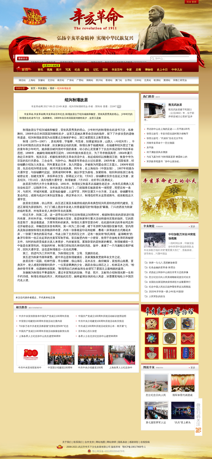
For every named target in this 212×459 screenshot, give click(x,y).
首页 (23, 69)
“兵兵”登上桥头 (182, 422)
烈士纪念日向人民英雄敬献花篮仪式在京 (170, 277)
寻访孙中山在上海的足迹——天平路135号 (52, 62)
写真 (68, 69)
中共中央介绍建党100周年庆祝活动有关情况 (101, 321)
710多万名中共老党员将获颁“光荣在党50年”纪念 (43, 326)
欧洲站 (157, 80)
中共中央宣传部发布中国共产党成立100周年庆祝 (44, 316)
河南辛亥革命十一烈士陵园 (160, 143)
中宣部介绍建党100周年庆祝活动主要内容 (40, 321)
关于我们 (67, 442)
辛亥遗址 (42, 88)
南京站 (60, 80)
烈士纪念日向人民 (156, 395)
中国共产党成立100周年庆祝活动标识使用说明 (102, 316)
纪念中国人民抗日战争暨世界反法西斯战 (170, 286)
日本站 (137, 80)
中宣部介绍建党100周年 (60, 367)
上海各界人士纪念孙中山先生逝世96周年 (40, 336)
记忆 (96, 69)
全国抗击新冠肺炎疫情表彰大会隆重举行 (170, 282)
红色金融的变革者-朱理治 (162, 267)
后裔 (138, 69)
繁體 (194, 2)
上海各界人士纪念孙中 (120, 367)
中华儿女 (176, 69)
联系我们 (78, 442)
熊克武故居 (175, 104)
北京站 (51, 80)
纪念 (77, 69)
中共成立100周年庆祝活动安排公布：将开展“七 (102, 326)
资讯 (40, 69)
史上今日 (162, 69)
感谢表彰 (134, 442)
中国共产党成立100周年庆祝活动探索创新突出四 (44, 331)
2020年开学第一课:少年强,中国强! (166, 291)
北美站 (147, 80)
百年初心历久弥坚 (87, 331)
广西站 (80, 80)
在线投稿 (145, 442)
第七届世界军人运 (156, 422)
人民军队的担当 (157, 296)
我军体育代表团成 (182, 395)
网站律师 (111, 442)
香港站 (109, 80)
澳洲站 (166, 80)
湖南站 (89, 80)
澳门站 (118, 80)
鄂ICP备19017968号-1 (133, 447)
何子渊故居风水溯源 (157, 152)
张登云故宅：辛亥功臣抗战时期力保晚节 (112, 62)
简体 (189, 2)
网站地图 (100, 442)
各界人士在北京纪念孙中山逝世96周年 (98, 336)
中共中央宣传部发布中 (29, 367)
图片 (59, 69)
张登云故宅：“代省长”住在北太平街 (165, 138)
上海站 (31, 80)
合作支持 (89, 442)
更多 (193, 226)
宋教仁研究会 (180, 80)
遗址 (86, 69)
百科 (105, 69)
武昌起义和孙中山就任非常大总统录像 (168, 272)
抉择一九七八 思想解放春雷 (163, 262)
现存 (52, 88)
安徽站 (41, 80)
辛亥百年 (117, 69)
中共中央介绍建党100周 (90, 367)
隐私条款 (122, 442)
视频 (49, 69)
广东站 (70, 80)
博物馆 (149, 69)
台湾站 (128, 80)
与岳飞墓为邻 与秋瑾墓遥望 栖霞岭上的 (167, 156)
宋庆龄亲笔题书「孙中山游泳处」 (164, 161)
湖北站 (22, 80)
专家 (129, 69)
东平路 (150, 147)
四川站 (99, 80)
